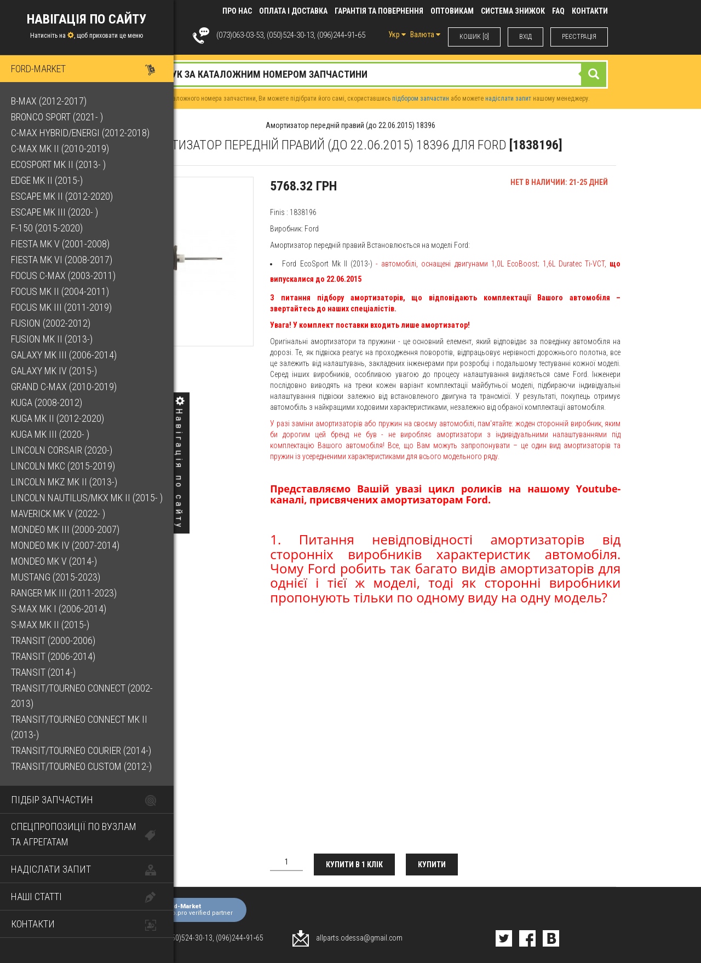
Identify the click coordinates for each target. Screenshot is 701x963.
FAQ (558, 11)
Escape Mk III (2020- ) (54, 212)
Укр (397, 34)
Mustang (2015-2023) (55, 577)
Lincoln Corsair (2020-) (61, 450)
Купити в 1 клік (354, 864)
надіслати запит (508, 98)
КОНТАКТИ (590, 11)
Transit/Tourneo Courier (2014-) (81, 750)
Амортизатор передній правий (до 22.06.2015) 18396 (350, 125)
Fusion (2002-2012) (50, 323)
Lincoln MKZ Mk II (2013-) (64, 482)
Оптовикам (452, 11)
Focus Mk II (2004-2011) (60, 291)
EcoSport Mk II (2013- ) (58, 164)
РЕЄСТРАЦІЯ (579, 36)
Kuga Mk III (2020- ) (50, 434)
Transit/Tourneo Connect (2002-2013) (82, 695)
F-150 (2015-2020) (47, 228)
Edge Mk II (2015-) (47, 180)
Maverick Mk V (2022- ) (58, 513)
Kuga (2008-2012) (46, 402)
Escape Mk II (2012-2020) (62, 196)
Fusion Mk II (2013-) (52, 339)
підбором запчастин (420, 98)
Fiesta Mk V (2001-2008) (60, 244)
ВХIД (525, 36)
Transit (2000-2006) (53, 640)
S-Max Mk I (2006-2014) (58, 608)
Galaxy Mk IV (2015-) (54, 370)
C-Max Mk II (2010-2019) (60, 148)
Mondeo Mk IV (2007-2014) (65, 545)
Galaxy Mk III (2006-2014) (64, 355)
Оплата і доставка (293, 11)
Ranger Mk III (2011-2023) (64, 593)
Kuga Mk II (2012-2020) (57, 418)
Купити (432, 864)
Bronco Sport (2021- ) (57, 117)
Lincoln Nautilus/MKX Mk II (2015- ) (87, 497)
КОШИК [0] (474, 36)
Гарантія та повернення (379, 11)
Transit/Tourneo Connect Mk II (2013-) (79, 726)
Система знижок (513, 11)
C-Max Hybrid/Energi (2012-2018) (80, 132)
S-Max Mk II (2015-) (50, 624)
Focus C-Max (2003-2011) (63, 275)
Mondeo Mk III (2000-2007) (65, 529)
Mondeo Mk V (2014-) (54, 561)
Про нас (237, 11)
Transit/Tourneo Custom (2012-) (81, 766)
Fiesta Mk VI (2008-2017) (61, 259)
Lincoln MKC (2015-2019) (63, 466)
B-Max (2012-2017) (49, 101)
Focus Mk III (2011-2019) (61, 307)
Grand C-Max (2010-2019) (64, 386)
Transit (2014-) (43, 672)
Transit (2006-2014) (53, 656)
